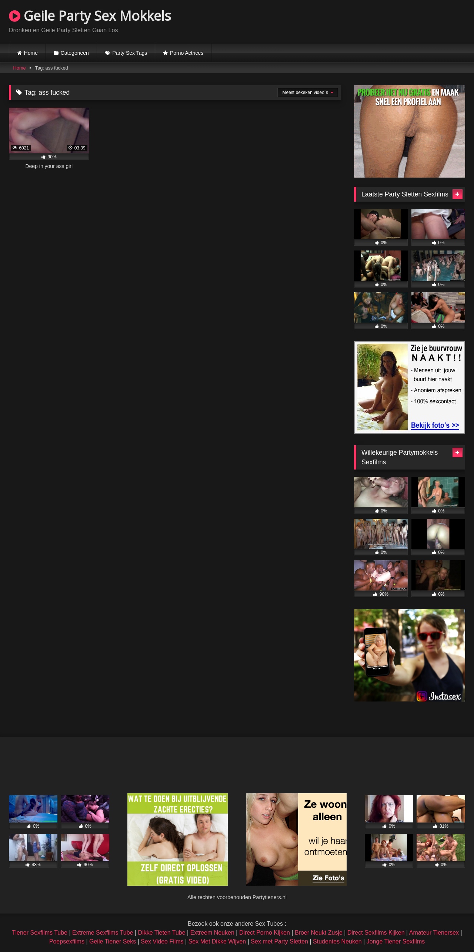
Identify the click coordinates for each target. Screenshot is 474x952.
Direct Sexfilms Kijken (376, 932)
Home (31, 53)
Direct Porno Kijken (264, 932)
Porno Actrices (186, 53)
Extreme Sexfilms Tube (102, 932)
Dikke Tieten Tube (162, 932)
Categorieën (75, 53)
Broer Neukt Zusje (319, 932)
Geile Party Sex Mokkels (90, 16)
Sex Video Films (162, 941)
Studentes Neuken (337, 941)
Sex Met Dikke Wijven (217, 941)
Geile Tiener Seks (112, 941)
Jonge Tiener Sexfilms (396, 941)
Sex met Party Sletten (279, 941)
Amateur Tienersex (434, 932)
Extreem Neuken (212, 932)
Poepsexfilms (66, 941)
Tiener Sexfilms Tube (39, 932)
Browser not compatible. (378, 21)
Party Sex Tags (129, 53)
